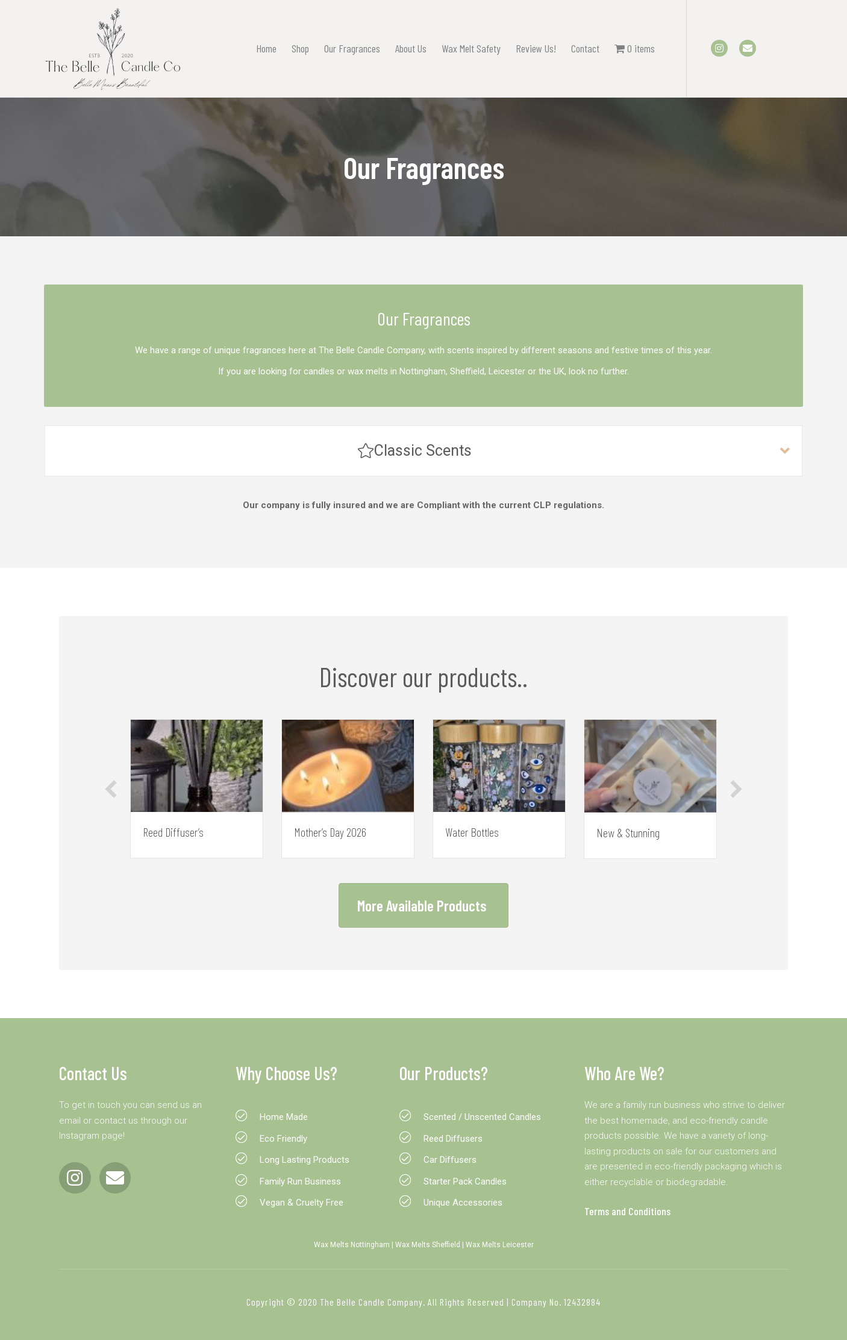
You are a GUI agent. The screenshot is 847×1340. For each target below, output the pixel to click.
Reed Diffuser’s (173, 832)
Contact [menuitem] (585, 48)
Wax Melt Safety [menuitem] (471, 48)
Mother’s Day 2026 (330, 832)
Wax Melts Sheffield (427, 1245)
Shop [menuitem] (300, 48)
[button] (423, 452)
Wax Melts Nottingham (352, 1245)
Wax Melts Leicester (500, 1245)
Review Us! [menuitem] (536, 48)
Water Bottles (472, 832)
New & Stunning (628, 832)
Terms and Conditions (627, 1211)
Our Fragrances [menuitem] (352, 48)
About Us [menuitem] (411, 48)
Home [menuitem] (266, 48)
